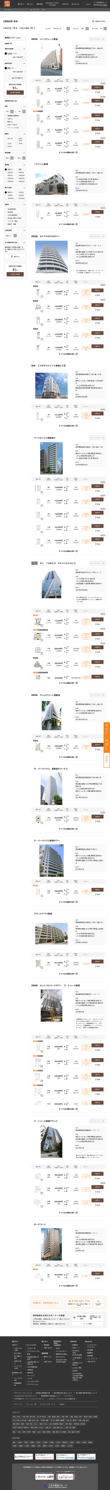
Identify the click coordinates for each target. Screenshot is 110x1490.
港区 (14, 1442)
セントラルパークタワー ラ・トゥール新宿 (60, 985)
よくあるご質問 (76, 1368)
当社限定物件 (10, 209)
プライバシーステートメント (23, 1393)
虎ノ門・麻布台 (41, 1417)
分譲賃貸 (30, 1370)
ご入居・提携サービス (77, 1359)
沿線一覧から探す (34, 9)
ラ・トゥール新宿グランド (46, 1121)
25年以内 (9, 181)
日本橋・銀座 (44, 1420)
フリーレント (30, 1376)
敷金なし (9, 122)
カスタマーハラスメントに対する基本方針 (62, 1399)
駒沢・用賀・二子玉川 (37, 1427)
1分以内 (20, 192)
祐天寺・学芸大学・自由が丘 (21, 1427)
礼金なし (9, 119)
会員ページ (75, 1348)
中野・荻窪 (68, 1424)
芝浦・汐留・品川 (83, 1420)
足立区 (57, 1446)
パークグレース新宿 (49, 39)
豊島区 (21, 1446)
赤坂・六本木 (16, 1417)
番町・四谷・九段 (33, 1420)
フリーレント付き (12, 128)
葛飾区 (63, 1446)
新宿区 (32, 1442)
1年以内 (9, 172)
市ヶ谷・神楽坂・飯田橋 (57, 1420)
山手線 (10, 53)
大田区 (72, 1442)
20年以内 (20, 178)
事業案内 (90, 1353)
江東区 (78, 1442)
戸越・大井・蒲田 (70, 1427)
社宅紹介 (75, 1371)
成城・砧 (48, 1427)
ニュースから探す (18, 1379)
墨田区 (90, 1442)
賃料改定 (30, 1373)
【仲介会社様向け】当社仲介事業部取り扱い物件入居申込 (77, 1377)
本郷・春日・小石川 (31, 1424)
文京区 (38, 1442)
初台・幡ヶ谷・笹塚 (73, 1432)
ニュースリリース (92, 1359)
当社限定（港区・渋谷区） (32, 1358)
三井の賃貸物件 (11, 215)
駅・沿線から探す (18, 1357)
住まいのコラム (60, 1357)
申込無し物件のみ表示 (13, 218)
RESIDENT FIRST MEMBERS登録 (77, 1353)
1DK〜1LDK (19, 140)
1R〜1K (8, 139)
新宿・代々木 (43, 1424)
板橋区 (33, 1446)
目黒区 (52, 1442)
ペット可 (29, 1378)
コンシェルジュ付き (33, 1381)
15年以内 (9, 178)
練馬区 (44, 1446)
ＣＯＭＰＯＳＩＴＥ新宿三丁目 (52, 365)
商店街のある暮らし (62, 1354)
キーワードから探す (18, 1367)
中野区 (15, 1446)
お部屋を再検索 (15, 92)
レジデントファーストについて (92, 1346)
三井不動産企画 (32, 1367)
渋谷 (19, 1432)
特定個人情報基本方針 (43, 1393)
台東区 (84, 1442)
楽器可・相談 (10, 224)
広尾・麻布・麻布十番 (29, 1417)
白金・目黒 (65, 1417)
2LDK (8, 143)
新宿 (9, 68)
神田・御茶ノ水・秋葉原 (59, 1432)
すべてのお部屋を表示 (67, 152)
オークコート (40, 1224)
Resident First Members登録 (61, 1361)
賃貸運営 (46, 1345)
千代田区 (45, 1442)
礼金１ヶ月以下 (11, 125)
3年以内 (20, 172)
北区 (39, 1446)
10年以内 (20, 175)
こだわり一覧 (31, 1348)
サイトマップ (18, 1404)
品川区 (58, 1442)
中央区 (26, 1442)
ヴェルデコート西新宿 (50, 695)
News (58, 1348)
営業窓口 (75, 1345)
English (88, 4)
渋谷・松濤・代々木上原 (19, 1420)
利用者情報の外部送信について (50, 1396)
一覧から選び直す (17, 57)
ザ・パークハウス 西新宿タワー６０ (51, 768)
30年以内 (20, 181)
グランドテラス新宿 (43, 913)
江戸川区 (70, 1446)
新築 (19, 169)
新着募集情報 (17, 1384)
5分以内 (20, 195)
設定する (17, 257)
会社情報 (90, 1350)
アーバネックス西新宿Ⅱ (45, 437)
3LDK (19, 143)
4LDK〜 (8, 146)
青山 (14, 1432)
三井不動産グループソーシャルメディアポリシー (29, 1399)
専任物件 (9, 212)
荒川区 (51, 1446)
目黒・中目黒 (46, 1432)
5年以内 (9, 175)
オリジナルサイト (96, 39)
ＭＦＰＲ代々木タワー (50, 236)
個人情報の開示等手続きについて (86, 1393)
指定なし (9, 169)
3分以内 (9, 195)
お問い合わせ (48, 1348)
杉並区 (27, 1446)
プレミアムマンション (33, 1351)
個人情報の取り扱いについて (63, 1393)
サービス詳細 (87, 1324)
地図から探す (17, 1362)
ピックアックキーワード (48, 1404)
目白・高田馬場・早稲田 (56, 1424)
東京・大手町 (26, 1432)
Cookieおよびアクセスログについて (25, 1396)
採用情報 (90, 1356)
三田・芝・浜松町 (71, 1420)
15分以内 (20, 198)
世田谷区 (65, 1442)
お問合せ (97, 87)
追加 (98, 92)
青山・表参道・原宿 (53, 1417)
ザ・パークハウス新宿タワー (47, 840)
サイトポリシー (69, 1396)
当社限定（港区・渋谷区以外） (32, 1363)
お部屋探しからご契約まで (77, 1364)
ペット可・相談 (11, 221)
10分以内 (9, 198)
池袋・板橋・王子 (58, 1427)
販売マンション (47, 1358)
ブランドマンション (32, 1384)
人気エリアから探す (18, 1349)
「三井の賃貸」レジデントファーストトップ (15, 9)
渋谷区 (20, 1442)
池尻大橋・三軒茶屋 (79, 1424)
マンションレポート (61, 1351)
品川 (39, 1432)
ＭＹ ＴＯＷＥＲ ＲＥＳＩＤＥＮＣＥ (58, 563)
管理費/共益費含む (12, 116)
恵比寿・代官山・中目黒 (90, 1417)
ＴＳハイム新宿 (41, 164)
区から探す (17, 1353)
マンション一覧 (31, 1404)
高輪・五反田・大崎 (75, 1417)
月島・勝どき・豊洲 (18, 1424)
